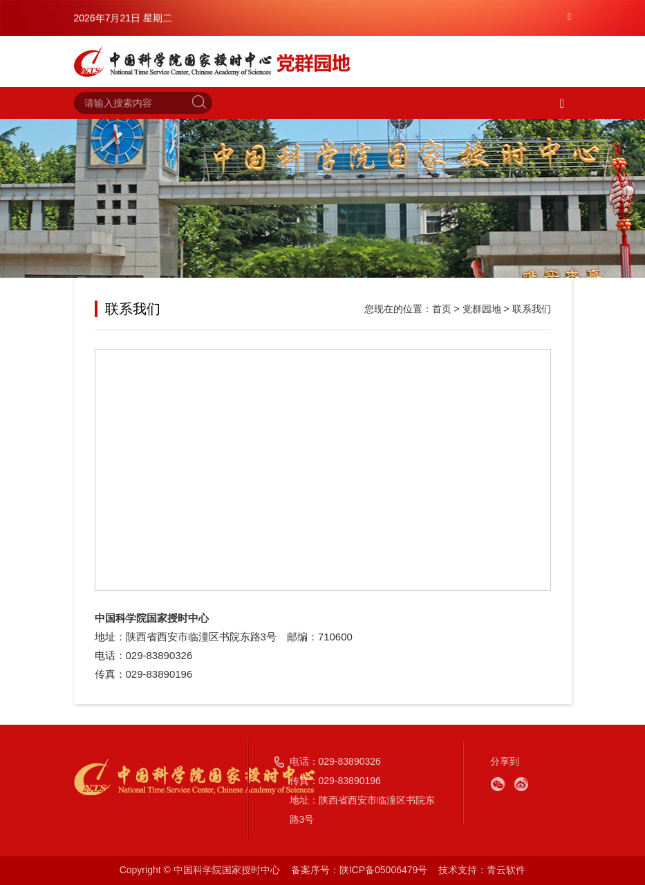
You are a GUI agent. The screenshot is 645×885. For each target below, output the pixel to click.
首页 (441, 308)
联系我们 (531, 308)
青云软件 (506, 869)
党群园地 (481, 308)
